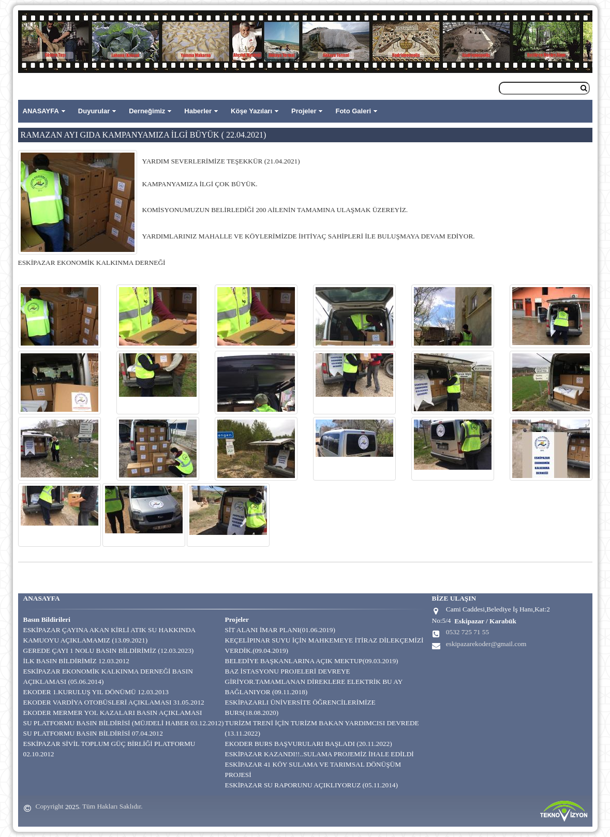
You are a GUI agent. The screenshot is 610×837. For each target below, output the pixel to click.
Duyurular (94, 111)
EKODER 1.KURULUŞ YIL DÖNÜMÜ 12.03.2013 (96, 692)
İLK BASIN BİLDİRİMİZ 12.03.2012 (76, 661)
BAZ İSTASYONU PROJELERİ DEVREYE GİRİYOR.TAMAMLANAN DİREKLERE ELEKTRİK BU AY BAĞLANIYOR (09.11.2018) (314, 681)
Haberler (198, 111)
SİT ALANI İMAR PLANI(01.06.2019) (280, 630)
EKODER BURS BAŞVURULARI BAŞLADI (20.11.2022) (308, 744)
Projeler (303, 111)
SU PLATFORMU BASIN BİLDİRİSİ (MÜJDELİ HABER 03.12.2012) (123, 723)
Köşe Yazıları (251, 111)
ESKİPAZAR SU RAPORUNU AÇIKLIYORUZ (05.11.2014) (311, 785)
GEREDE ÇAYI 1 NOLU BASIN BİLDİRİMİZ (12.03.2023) (108, 650)
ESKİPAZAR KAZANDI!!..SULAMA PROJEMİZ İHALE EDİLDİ (319, 754)
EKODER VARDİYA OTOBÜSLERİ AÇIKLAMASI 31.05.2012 (113, 702)
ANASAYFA (41, 111)
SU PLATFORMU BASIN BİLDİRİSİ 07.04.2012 (93, 733)
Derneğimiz (147, 111)
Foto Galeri (353, 111)
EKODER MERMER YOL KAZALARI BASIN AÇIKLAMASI (112, 712)
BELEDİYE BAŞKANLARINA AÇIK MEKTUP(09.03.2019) (311, 661)
